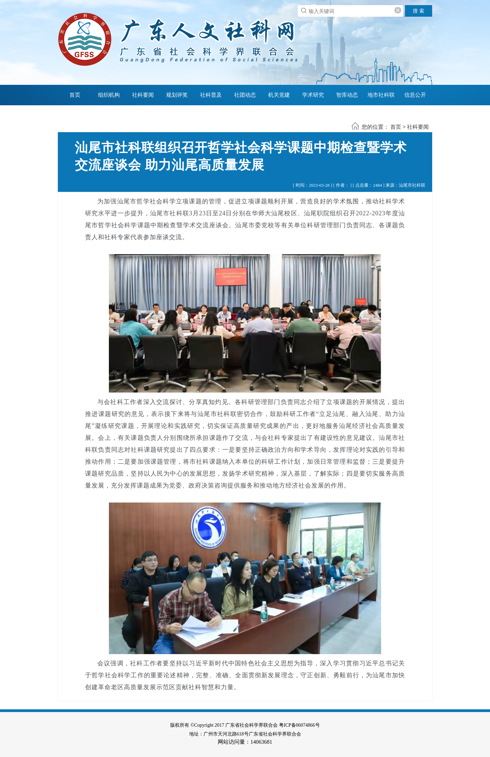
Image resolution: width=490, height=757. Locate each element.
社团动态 (245, 95)
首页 (74, 95)
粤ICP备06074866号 (299, 725)
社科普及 (211, 95)
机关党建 (279, 95)
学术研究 (313, 95)
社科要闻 (143, 95)
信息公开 (415, 95)
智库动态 (347, 95)
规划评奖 (177, 95)
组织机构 (109, 95)
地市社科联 (381, 95)
